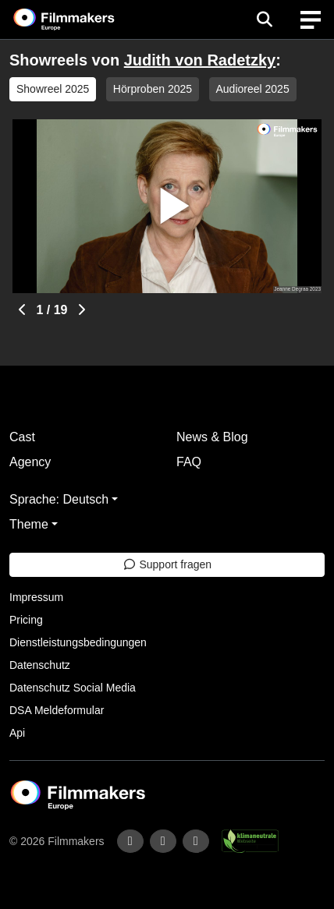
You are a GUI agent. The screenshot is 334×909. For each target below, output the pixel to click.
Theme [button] (28, 524)
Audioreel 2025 (253, 89)
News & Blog (212, 437)
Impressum (36, 597)
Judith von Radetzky (199, 60)
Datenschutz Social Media (72, 687)
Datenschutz (39, 665)
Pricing (26, 620)
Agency (30, 462)
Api (17, 733)
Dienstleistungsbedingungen (78, 642)
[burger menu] (311, 20)
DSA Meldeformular (56, 710)
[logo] (82, 19)
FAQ (188, 462)
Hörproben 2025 (152, 89)
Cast (22, 437)
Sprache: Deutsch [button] (58, 499)
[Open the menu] (264, 19)
